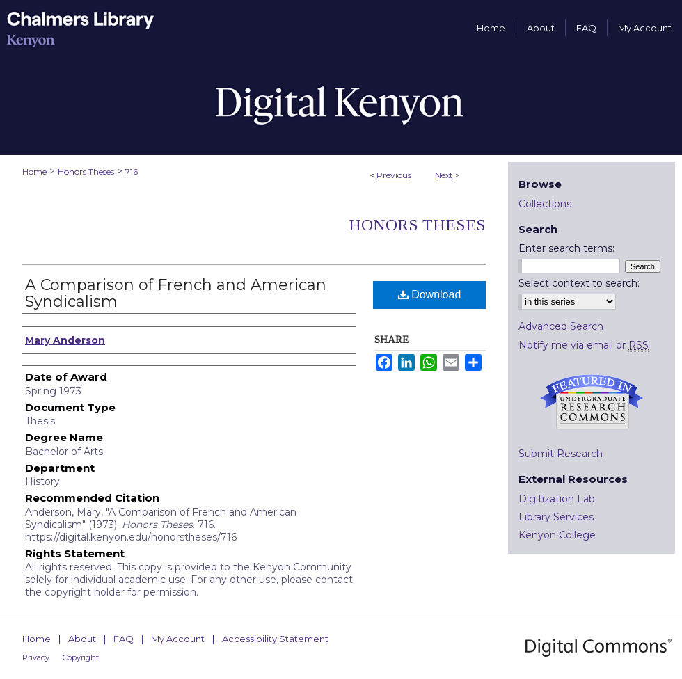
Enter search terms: (566, 248)
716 (131, 171)
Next (444, 175)
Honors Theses (86, 171)
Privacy (35, 657)
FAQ (123, 638)
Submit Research (560, 453)
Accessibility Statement (275, 638)
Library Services (556, 517)
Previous (393, 175)
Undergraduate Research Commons (591, 402)
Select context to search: (579, 283)
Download (429, 295)
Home (34, 171)
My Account (178, 638)
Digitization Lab (556, 499)
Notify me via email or (583, 345)
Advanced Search (560, 326)
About (82, 638)
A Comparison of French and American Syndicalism (175, 293)
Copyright (81, 657)
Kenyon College (557, 535)
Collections (544, 204)
